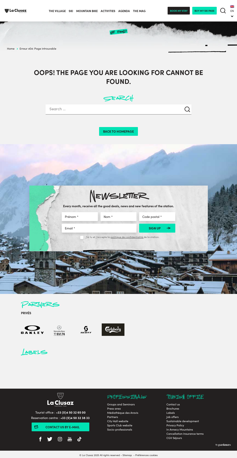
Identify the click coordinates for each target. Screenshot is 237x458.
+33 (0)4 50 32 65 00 (71, 412)
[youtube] (70, 439)
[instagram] (60, 439)
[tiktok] (79, 439)
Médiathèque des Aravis (122, 412)
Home (11, 48)
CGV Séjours (174, 438)
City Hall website (117, 421)
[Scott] (86, 330)
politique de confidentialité (127, 237)
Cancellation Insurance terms (185, 433)
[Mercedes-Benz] (59, 330)
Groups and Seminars (121, 404)
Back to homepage (118, 131)
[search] (223, 11)
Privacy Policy (175, 425)
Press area (114, 408)
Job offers (172, 417)
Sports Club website (119, 425)
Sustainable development (182, 421)
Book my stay (179, 10)
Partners (112, 417)
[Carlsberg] (113, 330)
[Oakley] (32, 330)
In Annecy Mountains (179, 429)
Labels (170, 412)
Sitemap (127, 455)
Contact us (173, 404)
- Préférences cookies (145, 455)
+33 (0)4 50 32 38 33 (75, 418)
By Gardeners (223, 445)
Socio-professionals (119, 429)
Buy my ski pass (204, 10)
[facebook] (40, 439)
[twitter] (49, 439)
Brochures (172, 408)
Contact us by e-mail (62, 427)
